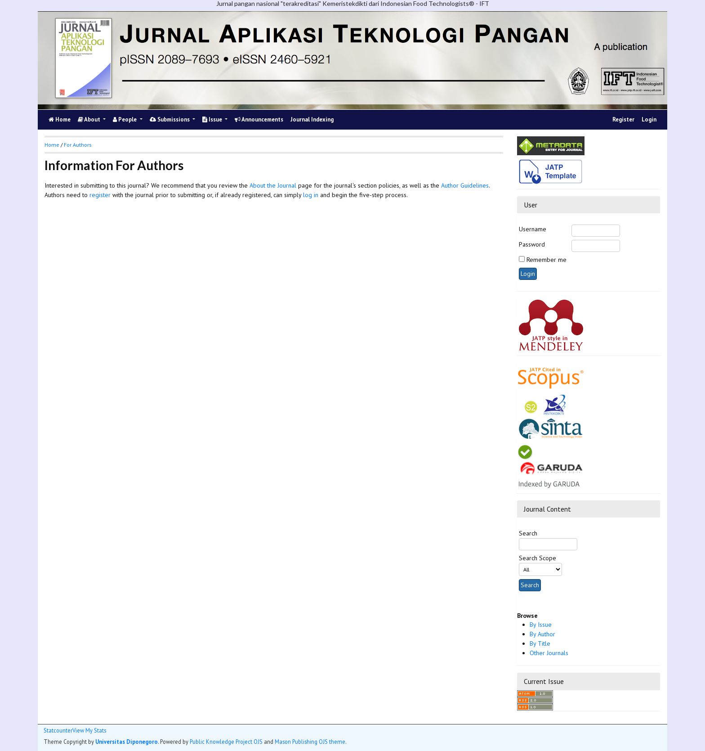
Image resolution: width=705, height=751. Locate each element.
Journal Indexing (312, 119)
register (100, 195)
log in (310, 195)
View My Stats (89, 730)
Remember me (547, 260)
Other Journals (549, 653)
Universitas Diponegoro (126, 741)
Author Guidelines (465, 185)
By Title (540, 643)
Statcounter (58, 730)
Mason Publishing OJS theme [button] (310, 741)
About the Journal (273, 185)
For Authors (77, 144)
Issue (212, 119)
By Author (542, 634)
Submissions (170, 119)
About (90, 119)
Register (623, 119)
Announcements (259, 119)
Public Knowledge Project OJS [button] (226, 741)
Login (649, 119)
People (125, 119)
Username (532, 229)
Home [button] (52, 144)
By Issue (541, 625)
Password (532, 244)
